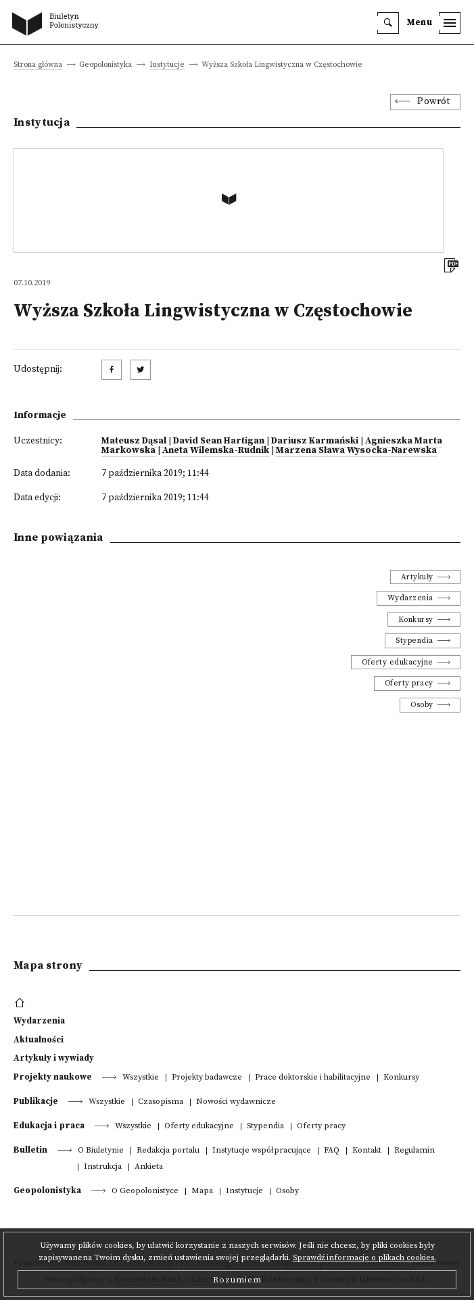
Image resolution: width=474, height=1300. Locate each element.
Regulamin (414, 1151)
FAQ (331, 1151)
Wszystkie (140, 1078)
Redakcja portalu (168, 1151)
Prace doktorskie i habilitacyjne (313, 1078)
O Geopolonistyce (145, 1191)
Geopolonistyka (47, 1190)
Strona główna (38, 65)
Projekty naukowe (53, 1077)
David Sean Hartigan (218, 441)
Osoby (421, 705)
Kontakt (366, 1151)
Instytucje (167, 65)
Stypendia (414, 640)
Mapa (202, 1191)
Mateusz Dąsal (133, 441)
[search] (388, 23)
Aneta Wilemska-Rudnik (215, 450)
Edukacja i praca (49, 1125)
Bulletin (30, 1150)
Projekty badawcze (207, 1078)
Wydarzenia (410, 598)
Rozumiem (237, 1279)
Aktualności (39, 1039)
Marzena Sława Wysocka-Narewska (356, 450)
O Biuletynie (101, 1151)
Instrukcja (103, 1167)
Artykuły (417, 577)
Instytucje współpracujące (261, 1151)
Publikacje (36, 1101)
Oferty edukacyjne (397, 662)
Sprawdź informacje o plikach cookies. (364, 1258)
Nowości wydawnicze (236, 1102)
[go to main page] (58, 25)
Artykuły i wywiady (54, 1058)
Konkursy (415, 620)
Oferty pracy (409, 683)
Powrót (433, 101)
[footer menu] (21, 1003)
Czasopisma (160, 1102)
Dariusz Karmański (314, 441)
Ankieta (149, 1167)
